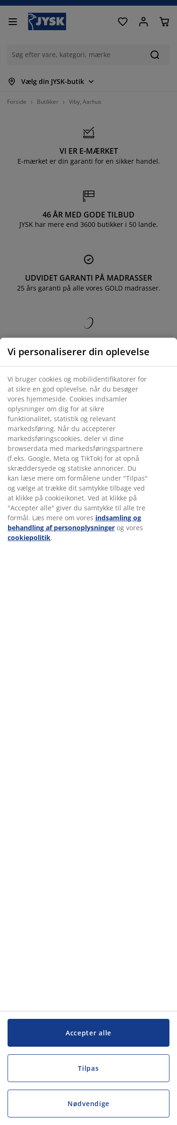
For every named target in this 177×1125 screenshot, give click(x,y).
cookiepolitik (29, 537)
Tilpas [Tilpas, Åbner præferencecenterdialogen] (88, 1068)
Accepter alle (88, 1032)
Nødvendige (88, 1103)
